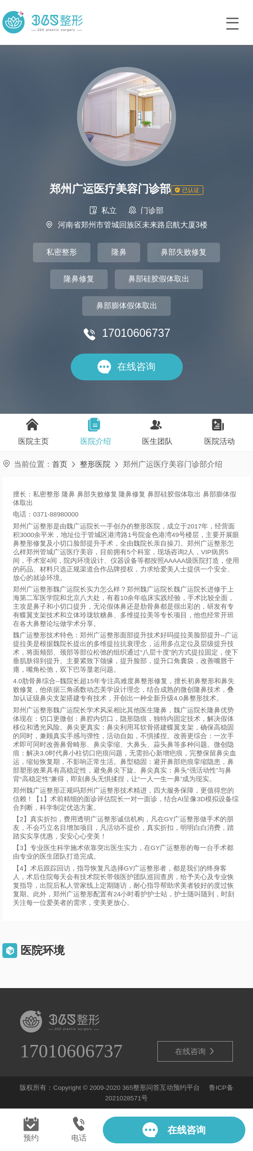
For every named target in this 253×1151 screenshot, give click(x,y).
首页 (59, 464)
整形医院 (95, 464)
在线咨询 (195, 1051)
